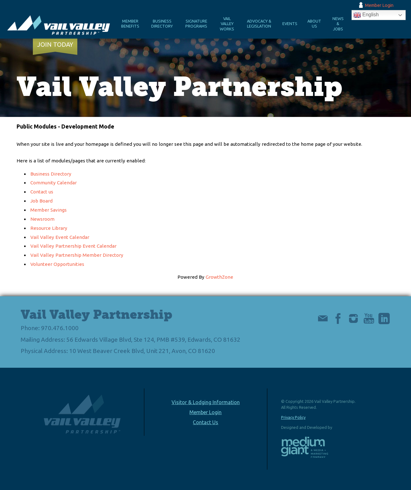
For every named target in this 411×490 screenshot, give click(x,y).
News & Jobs (338, 23)
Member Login (379, 5)
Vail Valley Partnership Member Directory (76, 255)
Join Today (55, 44)
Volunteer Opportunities (57, 264)
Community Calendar (53, 182)
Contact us (41, 191)
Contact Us (205, 422)
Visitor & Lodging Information (206, 402)
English (366, 15)
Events (289, 23)
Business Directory (162, 24)
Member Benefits (130, 24)
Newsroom (42, 219)
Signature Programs (196, 24)
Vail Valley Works (227, 23)
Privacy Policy (293, 417)
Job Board (41, 200)
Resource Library (48, 228)
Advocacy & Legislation (259, 24)
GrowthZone (219, 277)
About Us (314, 24)
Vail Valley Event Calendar (59, 237)
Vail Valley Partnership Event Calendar (73, 246)
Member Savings (48, 210)
